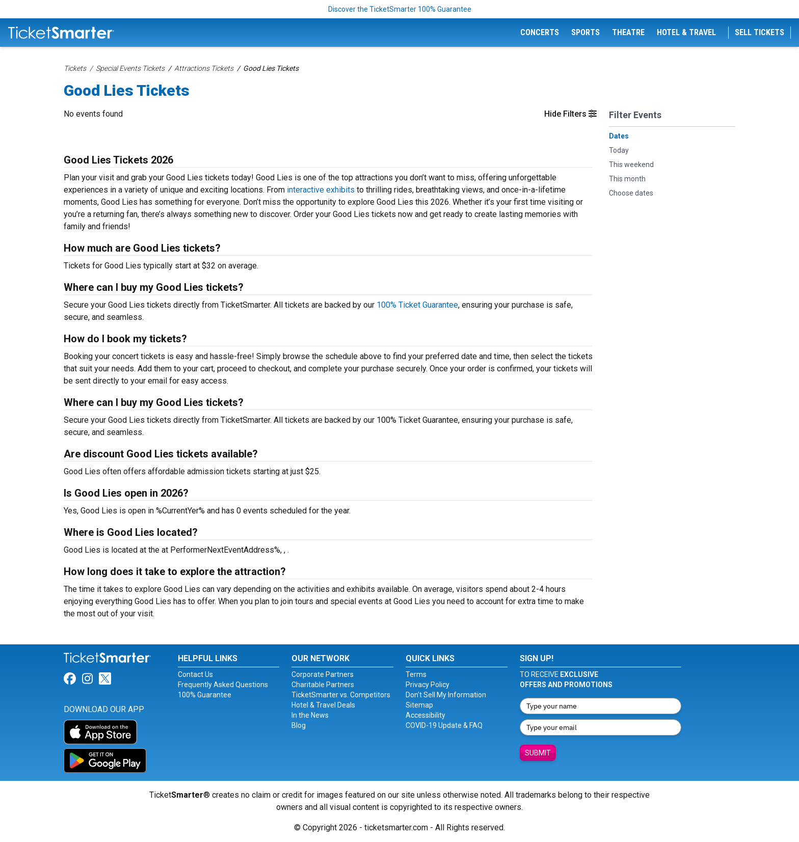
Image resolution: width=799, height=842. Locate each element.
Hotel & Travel (686, 32)
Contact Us (195, 674)
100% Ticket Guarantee (417, 305)
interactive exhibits (321, 190)
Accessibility (425, 715)
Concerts (539, 32)
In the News (310, 715)
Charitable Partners (322, 685)
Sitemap (419, 705)
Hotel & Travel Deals (323, 705)
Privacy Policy (427, 685)
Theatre (628, 32)
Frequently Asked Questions (223, 685)
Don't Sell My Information (446, 695)
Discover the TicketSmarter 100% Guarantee (399, 9)
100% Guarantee (204, 695)
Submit (538, 753)
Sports (585, 32)
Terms (416, 674)
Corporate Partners (322, 674)
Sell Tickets (759, 32)
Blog (298, 725)
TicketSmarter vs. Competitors (340, 695)
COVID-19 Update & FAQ (444, 725)
